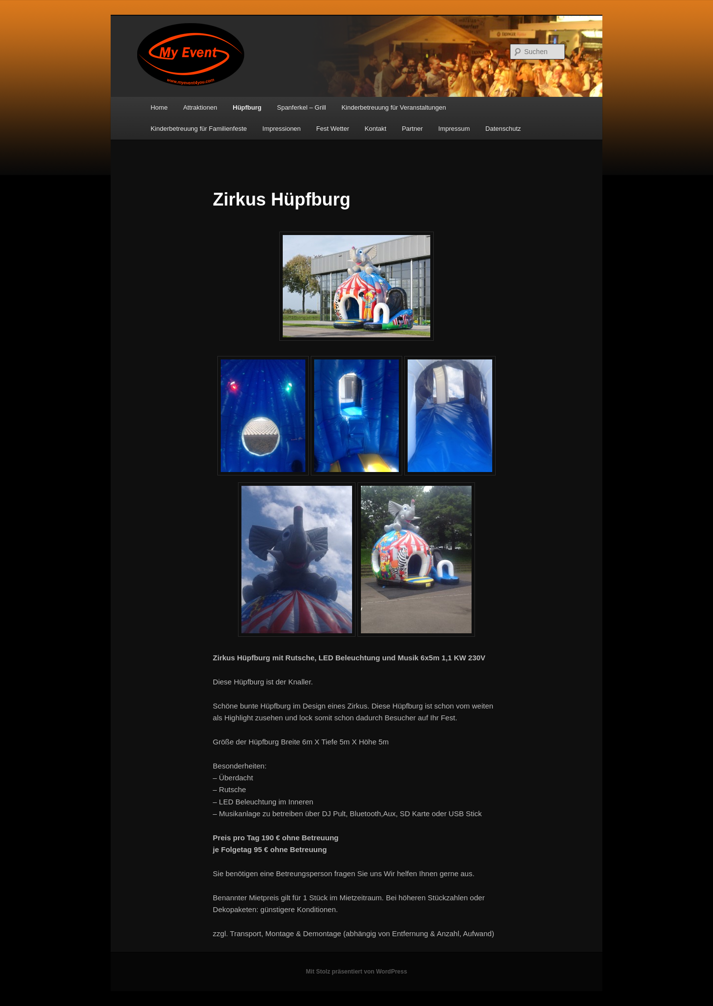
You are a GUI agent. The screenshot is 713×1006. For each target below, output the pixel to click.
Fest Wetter (332, 128)
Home (159, 107)
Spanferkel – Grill (301, 107)
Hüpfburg (247, 107)
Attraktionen (200, 107)
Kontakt (375, 128)
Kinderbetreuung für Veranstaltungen (393, 107)
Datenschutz (503, 128)
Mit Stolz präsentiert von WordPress (356, 971)
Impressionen (282, 128)
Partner (412, 128)
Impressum (454, 128)
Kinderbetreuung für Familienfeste (198, 128)
